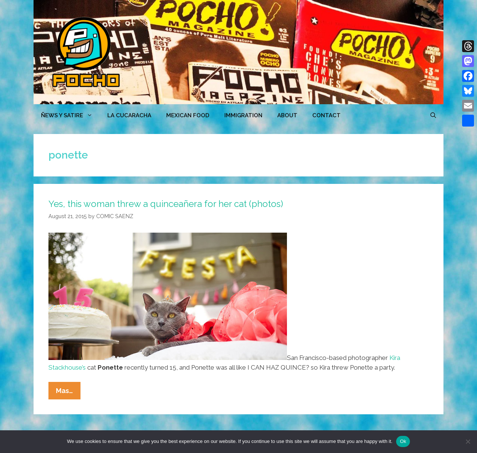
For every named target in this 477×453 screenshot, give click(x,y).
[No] (467, 441)
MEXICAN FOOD (187, 115)
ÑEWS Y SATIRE (70, 115)
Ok (403, 441)
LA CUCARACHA (129, 115)
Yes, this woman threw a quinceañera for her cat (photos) (165, 203)
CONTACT (326, 115)
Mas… (68, 392)
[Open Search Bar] (433, 115)
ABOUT (287, 115)
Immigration (243, 115)
